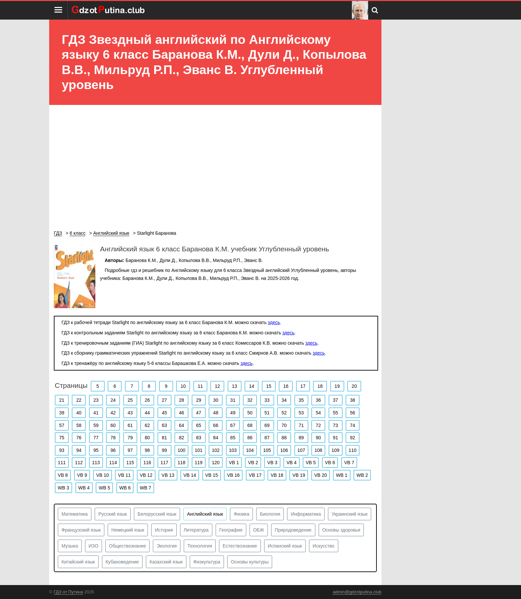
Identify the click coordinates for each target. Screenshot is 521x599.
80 (147, 437)
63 (164, 425)
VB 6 (330, 462)
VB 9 (82, 475)
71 (301, 425)
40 (78, 412)
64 (181, 425)
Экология (166, 546)
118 (181, 462)
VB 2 (253, 462)
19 (337, 386)
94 (78, 450)
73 (335, 425)
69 (267, 425)
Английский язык (205, 514)
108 (318, 450)
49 (233, 412)
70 (284, 425)
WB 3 (63, 487)
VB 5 (311, 462)
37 (335, 400)
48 (215, 412)
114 (113, 462)
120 (215, 462)
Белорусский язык (157, 514)
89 (301, 437)
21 (61, 400)
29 (198, 400)
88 (284, 437)
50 (250, 412)
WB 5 (104, 487)
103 (233, 450)
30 (215, 400)
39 (61, 412)
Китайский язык (78, 561)
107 (301, 450)
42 (113, 412)
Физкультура (206, 561)
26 (147, 400)
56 (352, 412)
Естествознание (240, 546)
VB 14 (189, 475)
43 (130, 412)
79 (130, 437)
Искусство (324, 546)
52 (284, 412)
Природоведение (293, 530)
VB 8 (63, 475)
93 (61, 450)
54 (318, 412)
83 (198, 437)
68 (250, 425)
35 (301, 400)
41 (96, 412)
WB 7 (145, 487)
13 (234, 386)
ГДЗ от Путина (68, 591)
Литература (196, 530)
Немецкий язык (127, 530)
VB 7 (349, 462)
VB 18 (276, 475)
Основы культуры (249, 561)
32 (250, 400)
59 (96, 425)
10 (183, 386)
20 (354, 386)
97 (130, 450)
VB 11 (124, 475)
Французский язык (81, 530)
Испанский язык (285, 546)
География (231, 530)
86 (250, 437)
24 (113, 400)
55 (335, 412)
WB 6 (125, 487)
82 (181, 437)
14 (251, 386)
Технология (199, 546)
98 (147, 450)
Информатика (306, 514)
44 (147, 412)
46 (181, 412)
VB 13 (167, 475)
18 (320, 386)
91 (335, 437)
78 (113, 437)
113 (96, 462)
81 (164, 437)
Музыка (69, 546)
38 (352, 400)
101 (198, 450)
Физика (241, 514)
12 (217, 386)
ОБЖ (258, 530)
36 (318, 400)
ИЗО (93, 546)
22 (78, 400)
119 (198, 462)
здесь (274, 322)
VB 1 (234, 462)
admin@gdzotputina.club (357, 591)
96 (113, 450)
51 (267, 412)
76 (78, 437)
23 (96, 400)
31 (233, 400)
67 (233, 425)
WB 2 (362, 475)
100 (181, 450)
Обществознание (127, 546)
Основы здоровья (341, 530)
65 (198, 425)
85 (233, 437)
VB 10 (102, 475)
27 (164, 400)
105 (267, 450)
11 (200, 386)
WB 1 (341, 475)
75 (61, 437)
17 (303, 386)
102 (215, 450)
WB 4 (84, 487)
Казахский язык (166, 561)
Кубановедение (122, 561)
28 (181, 400)
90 (318, 437)
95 (96, 450)
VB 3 (272, 462)
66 (215, 425)
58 (78, 425)
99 (164, 450)
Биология (270, 514)
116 (147, 462)
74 (352, 425)
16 (285, 386)
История (164, 530)
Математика (74, 514)
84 (215, 437)
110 (352, 450)
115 (130, 462)
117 (164, 462)
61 (130, 425)
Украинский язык (349, 514)
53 (301, 412)
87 (267, 437)
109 (335, 450)
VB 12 (146, 475)
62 (147, 425)
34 (284, 400)
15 (268, 386)
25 (130, 400)
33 (267, 400)
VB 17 (255, 475)
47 (198, 412)
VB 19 (298, 475)
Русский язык (112, 514)
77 (96, 437)
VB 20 (320, 475)
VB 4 (291, 462)
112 (79, 462)
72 (318, 425)
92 (352, 437)
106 (284, 450)
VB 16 (233, 475)
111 (61, 462)
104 (250, 450)
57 (61, 425)
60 (113, 425)
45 (164, 412)
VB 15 (211, 475)
